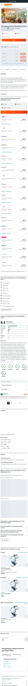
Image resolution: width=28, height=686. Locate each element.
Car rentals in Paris (6, 663)
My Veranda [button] (3, 618)
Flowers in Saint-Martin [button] (6, 593)
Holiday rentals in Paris (7, 666)
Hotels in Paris (6, 665)
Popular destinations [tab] (17, 654)
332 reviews (17, 28)
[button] (26, 1)
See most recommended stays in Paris (21, 603)
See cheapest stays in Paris (21, 577)
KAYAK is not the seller (14, 683)
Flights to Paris (6, 661)
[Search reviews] (15, 381)
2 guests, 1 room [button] (6, 36)
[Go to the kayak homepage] (8, 4)
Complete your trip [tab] (7, 654)
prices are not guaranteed (6, 679)
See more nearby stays (22, 552)
